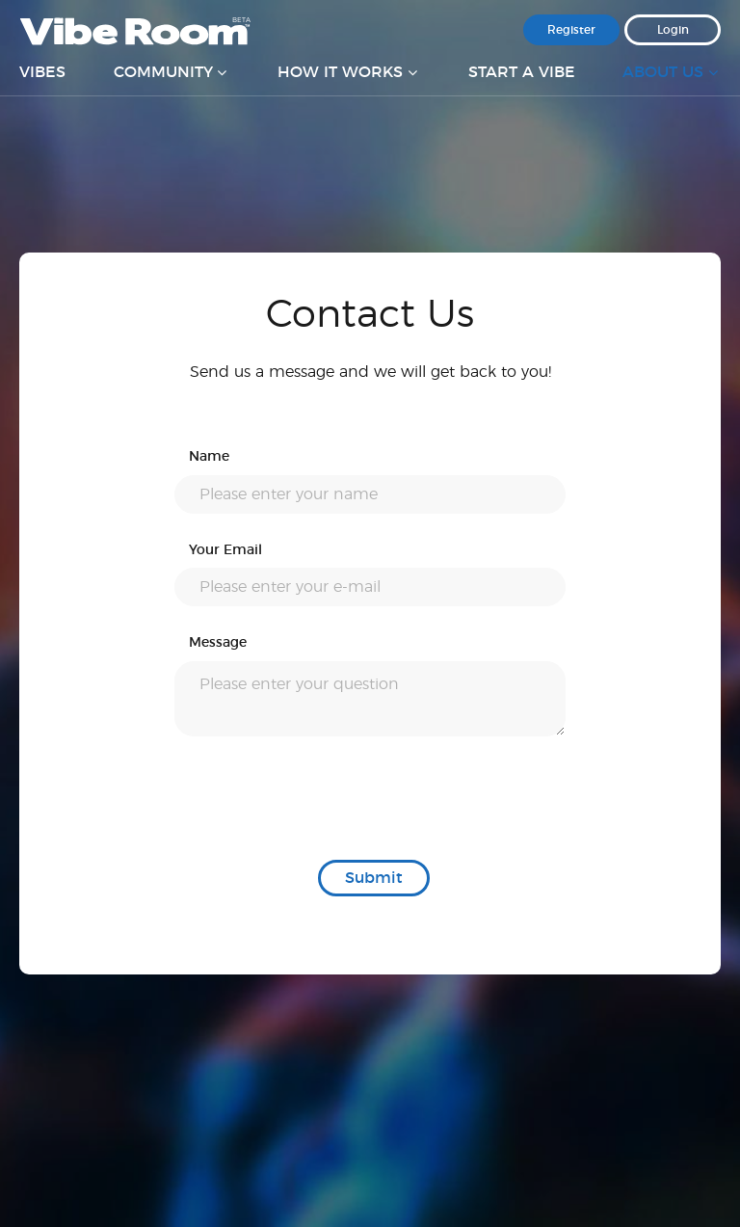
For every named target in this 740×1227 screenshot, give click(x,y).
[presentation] (320, 798)
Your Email (225, 550)
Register (571, 30)
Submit (374, 878)
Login (673, 30)
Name (209, 457)
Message (218, 643)
